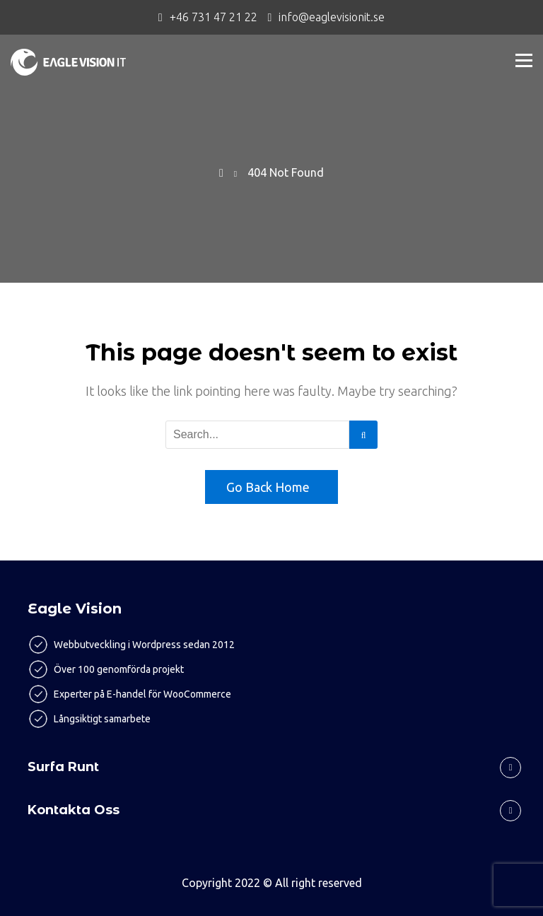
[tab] (271, 767)
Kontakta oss (73, 810)
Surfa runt (63, 767)
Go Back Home (268, 487)
